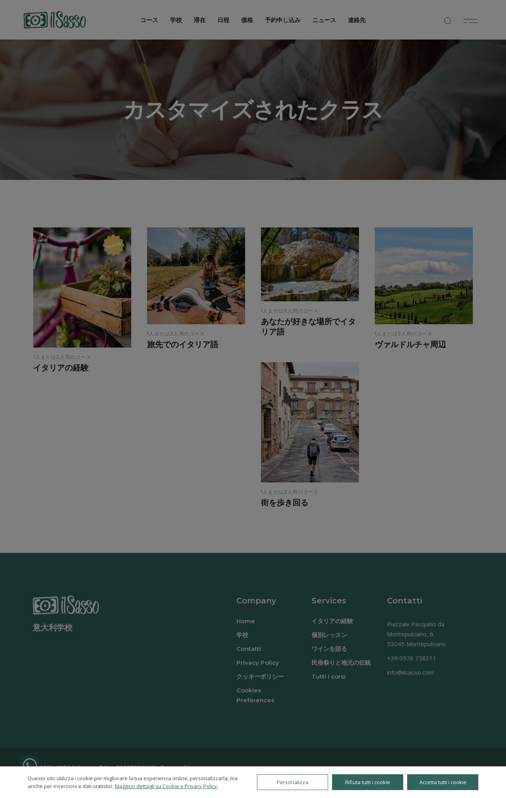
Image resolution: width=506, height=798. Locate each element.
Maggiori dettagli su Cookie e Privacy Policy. (166, 786)
